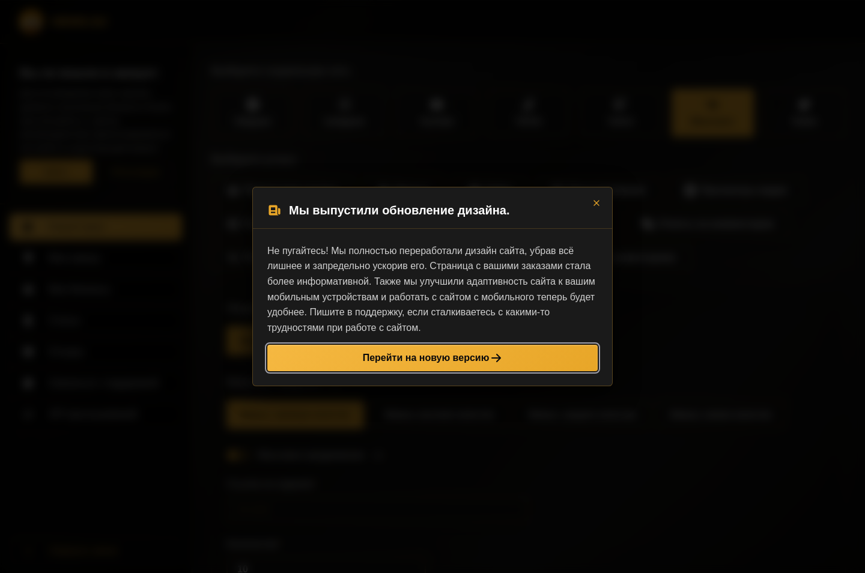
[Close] (596, 203)
